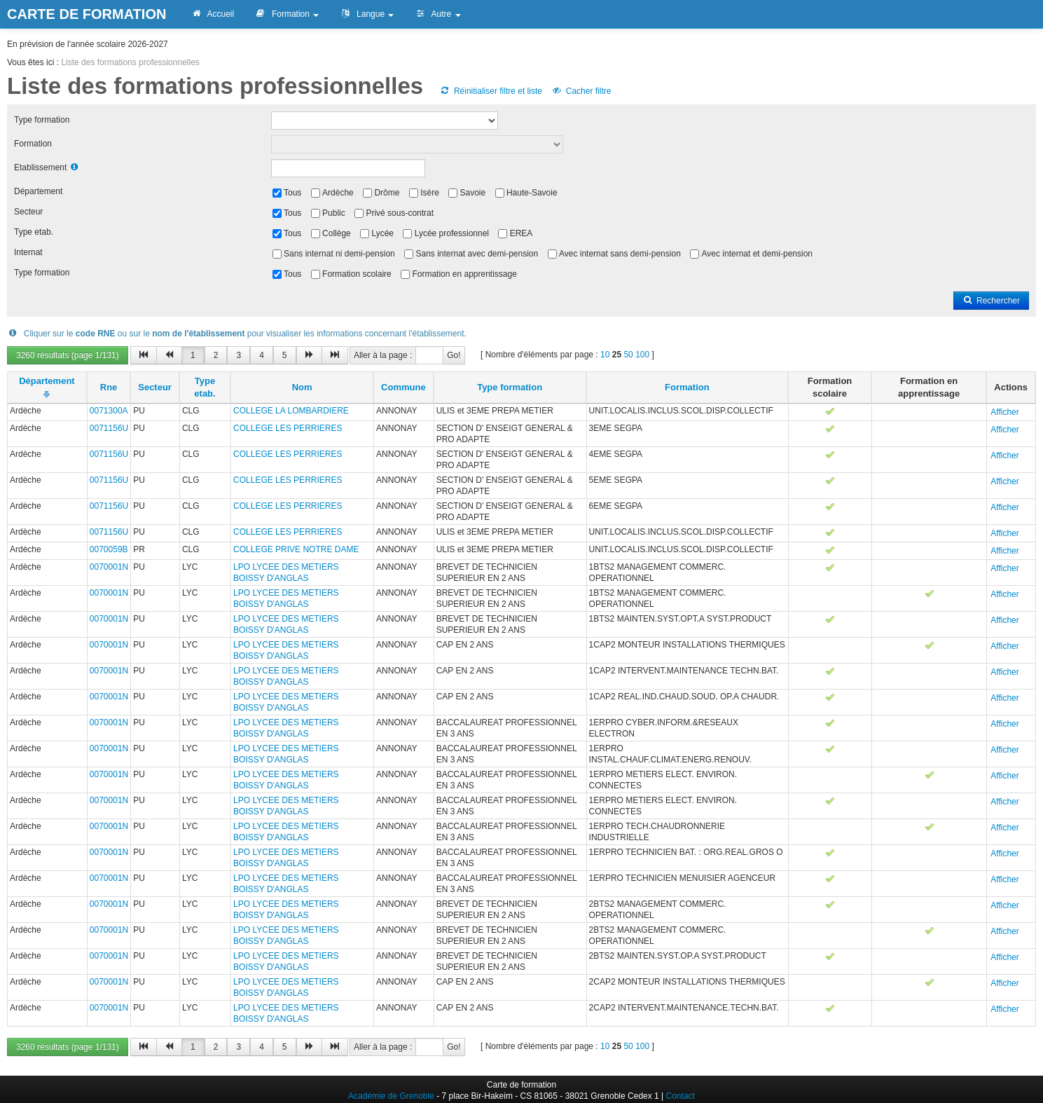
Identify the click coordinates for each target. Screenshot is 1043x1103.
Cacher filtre (581, 91)
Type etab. (33, 232)
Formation (287, 14)
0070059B (109, 549)
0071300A (109, 411)
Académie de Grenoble (391, 1096)
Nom (302, 387)
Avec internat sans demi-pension (620, 254)
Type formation (41, 120)
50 (628, 354)
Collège (336, 233)
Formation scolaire (357, 274)
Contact (680, 1096)
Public (333, 213)
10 (604, 354)
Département (38, 191)
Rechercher (991, 301)
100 (642, 354)
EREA (521, 233)
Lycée (382, 233)
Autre (437, 14)
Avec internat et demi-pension (757, 254)
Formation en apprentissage (464, 274)
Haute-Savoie (532, 193)
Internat (28, 252)
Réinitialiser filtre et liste (491, 91)
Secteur (28, 212)
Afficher (1004, 412)
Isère (429, 193)
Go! (453, 355)
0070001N (109, 567)
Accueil (212, 14)
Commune (403, 387)
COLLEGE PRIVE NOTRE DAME (296, 549)
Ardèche (338, 193)
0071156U (109, 428)
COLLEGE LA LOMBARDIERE (291, 411)
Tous (292, 193)
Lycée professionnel (452, 233)
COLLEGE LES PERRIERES (287, 428)
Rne (109, 387)
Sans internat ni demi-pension (339, 254)
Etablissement (40, 167)
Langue (367, 14)
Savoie (473, 193)
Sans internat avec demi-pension (476, 254)
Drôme (386, 193)
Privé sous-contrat (400, 213)
